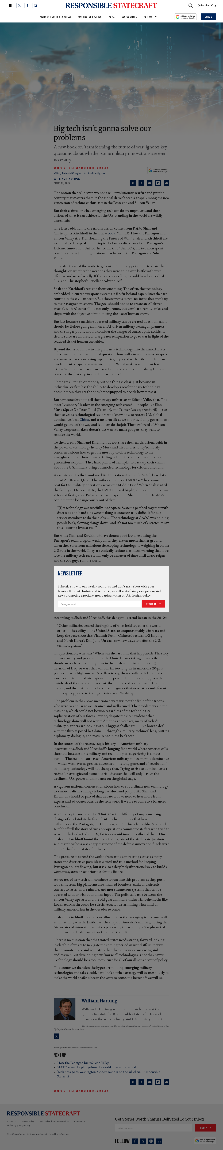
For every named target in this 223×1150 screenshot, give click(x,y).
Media (112, 16)
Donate (208, 16)
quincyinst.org (207, 5)
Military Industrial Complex (55, 16)
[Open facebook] (27, 5)
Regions (148, 16)
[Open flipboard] (35, 5)
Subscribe (151, 603)
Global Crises (129, 16)
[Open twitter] (19, 5)
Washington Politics (90, 16)
